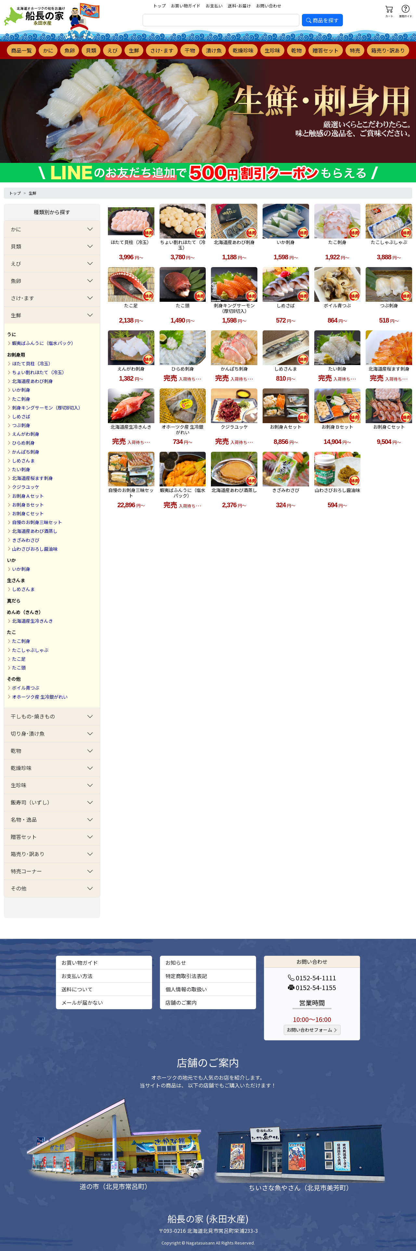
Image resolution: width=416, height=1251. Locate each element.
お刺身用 (16, 354)
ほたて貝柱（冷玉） (32, 363)
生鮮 (134, 50)
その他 (13, 679)
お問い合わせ (268, 6)
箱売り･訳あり (388, 50)
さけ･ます (162, 50)
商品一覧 (21, 50)
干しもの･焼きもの (33, 716)
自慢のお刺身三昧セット (37, 522)
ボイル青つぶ (25, 687)
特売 (355, 50)
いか (11, 560)
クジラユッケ (25, 487)
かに (48, 50)
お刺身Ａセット (28, 496)
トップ (159, 6)
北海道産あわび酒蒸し (35, 531)
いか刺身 (21, 389)
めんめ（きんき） (25, 612)
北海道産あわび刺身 (32, 381)
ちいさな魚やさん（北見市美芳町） (301, 1187)
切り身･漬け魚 (28, 733)
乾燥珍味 (243, 50)
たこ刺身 (21, 399)
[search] (221, 20)
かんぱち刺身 (25, 451)
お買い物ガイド (186, 6)
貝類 (91, 50)
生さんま (16, 580)
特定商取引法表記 (186, 976)
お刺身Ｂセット (28, 504)
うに (11, 334)
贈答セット (326, 50)
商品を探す (322, 20)
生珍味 (272, 50)
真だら (13, 600)
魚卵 (69, 50)
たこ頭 (19, 667)
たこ (11, 632)
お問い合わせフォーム (312, 1029)
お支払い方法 (77, 976)
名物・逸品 (24, 819)
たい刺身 (21, 469)
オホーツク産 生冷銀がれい (40, 696)
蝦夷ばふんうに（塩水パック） (44, 343)
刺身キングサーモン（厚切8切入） (47, 407)
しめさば (21, 416)
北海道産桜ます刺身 (32, 478)
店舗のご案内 (181, 1002)
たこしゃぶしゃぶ (30, 650)
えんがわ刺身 (25, 434)
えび (112, 50)
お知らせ (175, 962)
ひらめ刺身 (23, 442)
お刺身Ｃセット (28, 513)
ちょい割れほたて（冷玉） (39, 372)
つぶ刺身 (21, 425)
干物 (190, 50)
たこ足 (19, 659)
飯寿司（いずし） (31, 802)
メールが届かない (82, 1002)
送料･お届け (239, 6)
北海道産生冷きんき (32, 621)
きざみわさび (25, 540)
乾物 (296, 50)
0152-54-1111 (312, 977)
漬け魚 (214, 50)
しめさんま (23, 460)
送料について (77, 989)
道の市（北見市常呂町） (115, 1186)
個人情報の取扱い (186, 989)
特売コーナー (26, 871)
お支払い (214, 6)
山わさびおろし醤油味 (35, 549)
